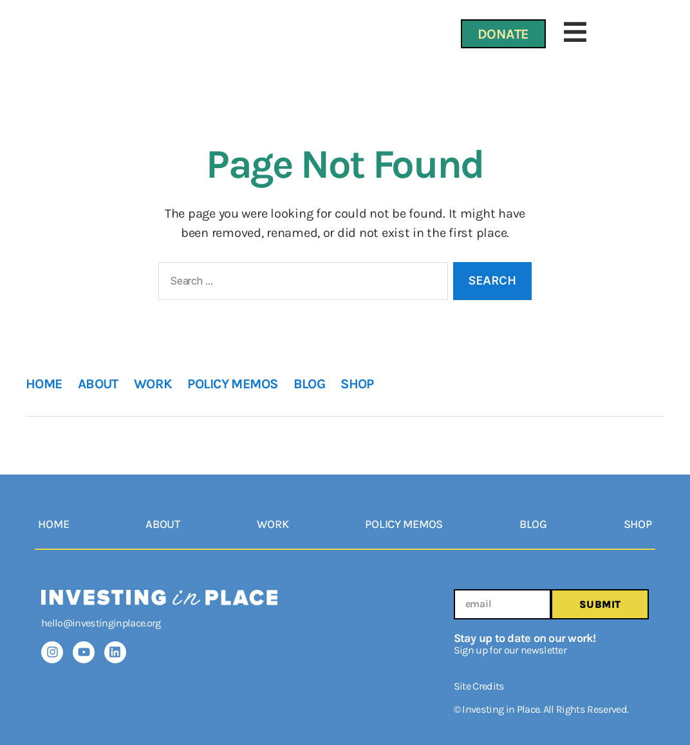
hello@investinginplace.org (101, 623)
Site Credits (479, 686)
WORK (153, 383)
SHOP (357, 383)
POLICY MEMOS (232, 383)
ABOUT (98, 383)
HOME (44, 383)
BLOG (310, 383)
